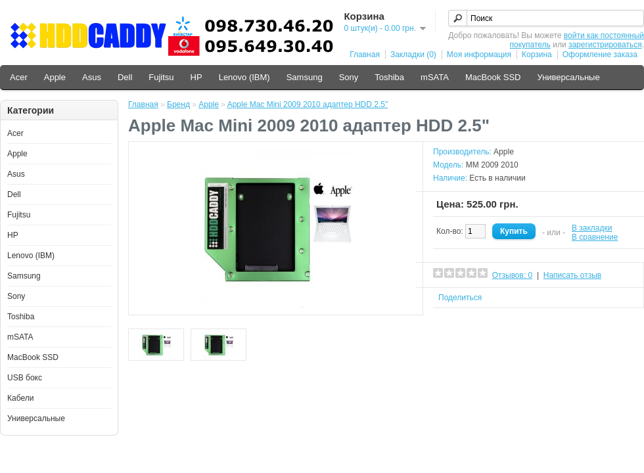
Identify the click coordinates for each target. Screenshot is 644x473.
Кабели (20, 398)
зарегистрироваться (605, 44)
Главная (365, 54)
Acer (19, 77)
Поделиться (460, 297)
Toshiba (389, 77)
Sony (349, 77)
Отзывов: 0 (512, 275)
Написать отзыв (572, 275)
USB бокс (24, 377)
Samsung (305, 77)
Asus (91, 77)
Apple (55, 77)
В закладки (592, 228)
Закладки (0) (413, 54)
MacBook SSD (493, 77)
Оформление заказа (600, 54)
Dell (125, 77)
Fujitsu (161, 77)
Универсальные (568, 77)
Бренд (178, 104)
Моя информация (479, 54)
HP (196, 77)
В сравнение (595, 237)
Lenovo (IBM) (244, 77)
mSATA (435, 77)
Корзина (537, 54)
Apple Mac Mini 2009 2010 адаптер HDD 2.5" (307, 104)
